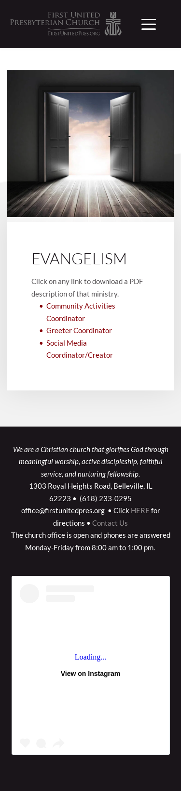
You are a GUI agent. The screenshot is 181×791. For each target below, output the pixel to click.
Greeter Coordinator (79, 330)
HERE (140, 510)
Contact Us (110, 523)
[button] (148, 24)
